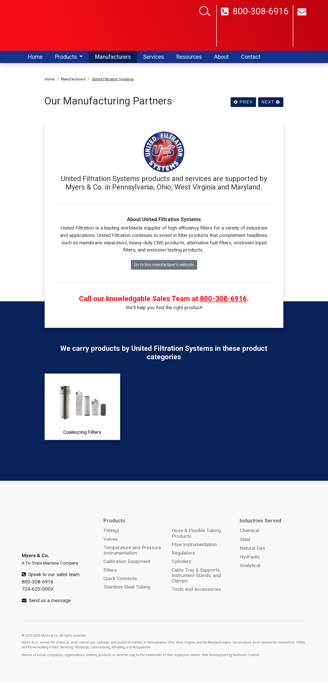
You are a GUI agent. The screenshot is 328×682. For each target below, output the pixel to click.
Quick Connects (120, 578)
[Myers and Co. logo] (53, 524)
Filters (110, 570)
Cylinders (181, 561)
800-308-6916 (255, 26)
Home (35, 57)
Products (66, 57)
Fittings (111, 530)
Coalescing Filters (82, 406)
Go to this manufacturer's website (164, 264)
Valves (111, 539)
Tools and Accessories (196, 589)
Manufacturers (113, 57)
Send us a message (46, 600)
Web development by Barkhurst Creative (230, 655)
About (221, 57)
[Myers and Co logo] (53, 25)
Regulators (183, 553)
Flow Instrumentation (194, 544)
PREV (243, 102)
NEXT (270, 102)
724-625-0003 (37, 589)
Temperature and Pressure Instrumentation (132, 550)
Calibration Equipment (127, 561)
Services (153, 57)
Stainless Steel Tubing (127, 587)
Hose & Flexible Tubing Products (196, 533)
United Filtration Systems (113, 79)
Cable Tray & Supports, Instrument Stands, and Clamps (196, 575)
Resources (189, 57)
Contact (250, 57)
